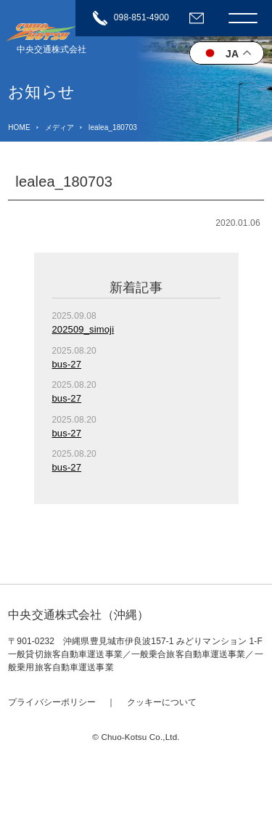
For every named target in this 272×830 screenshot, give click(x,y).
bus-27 (67, 364)
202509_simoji (83, 329)
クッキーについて (162, 702)
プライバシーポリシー (52, 702)
